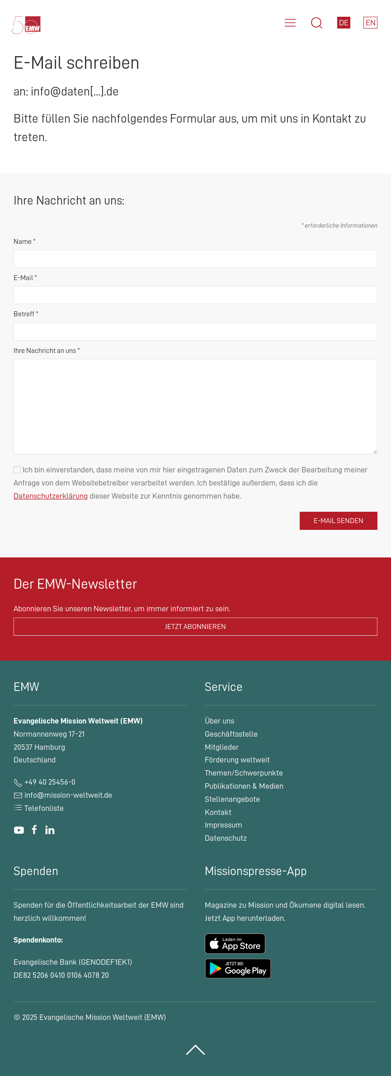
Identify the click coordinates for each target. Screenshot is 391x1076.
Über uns (219, 721)
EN (371, 23)
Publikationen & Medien (244, 786)
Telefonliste (39, 808)
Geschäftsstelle (231, 734)
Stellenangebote (232, 799)
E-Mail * (25, 277)
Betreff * (26, 314)
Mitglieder (222, 747)
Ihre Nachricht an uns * (47, 350)
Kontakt (218, 812)
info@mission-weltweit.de (68, 795)
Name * (25, 241)
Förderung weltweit (237, 760)
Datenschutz (226, 838)
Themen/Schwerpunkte (244, 773)
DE (344, 23)
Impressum (223, 825)
